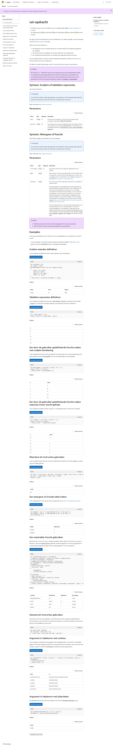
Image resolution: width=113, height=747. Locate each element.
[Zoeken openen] (103, 2)
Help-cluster (76, 242)
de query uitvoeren (36, 257)
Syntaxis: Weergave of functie (101, 23)
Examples (96, 25)
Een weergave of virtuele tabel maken (64, 178)
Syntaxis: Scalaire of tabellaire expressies (101, 20)
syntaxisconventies (46, 104)
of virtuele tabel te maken (72, 501)
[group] (56, 476)
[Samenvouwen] (19, 16)
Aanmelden (108, 2)
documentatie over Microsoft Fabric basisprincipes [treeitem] (10, 26)
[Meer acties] (82, 17)
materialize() (73, 79)
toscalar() (65, 79)
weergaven (42, 41)
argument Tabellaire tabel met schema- (66, 200)
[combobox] (11, 19)
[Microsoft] (3, 2)
